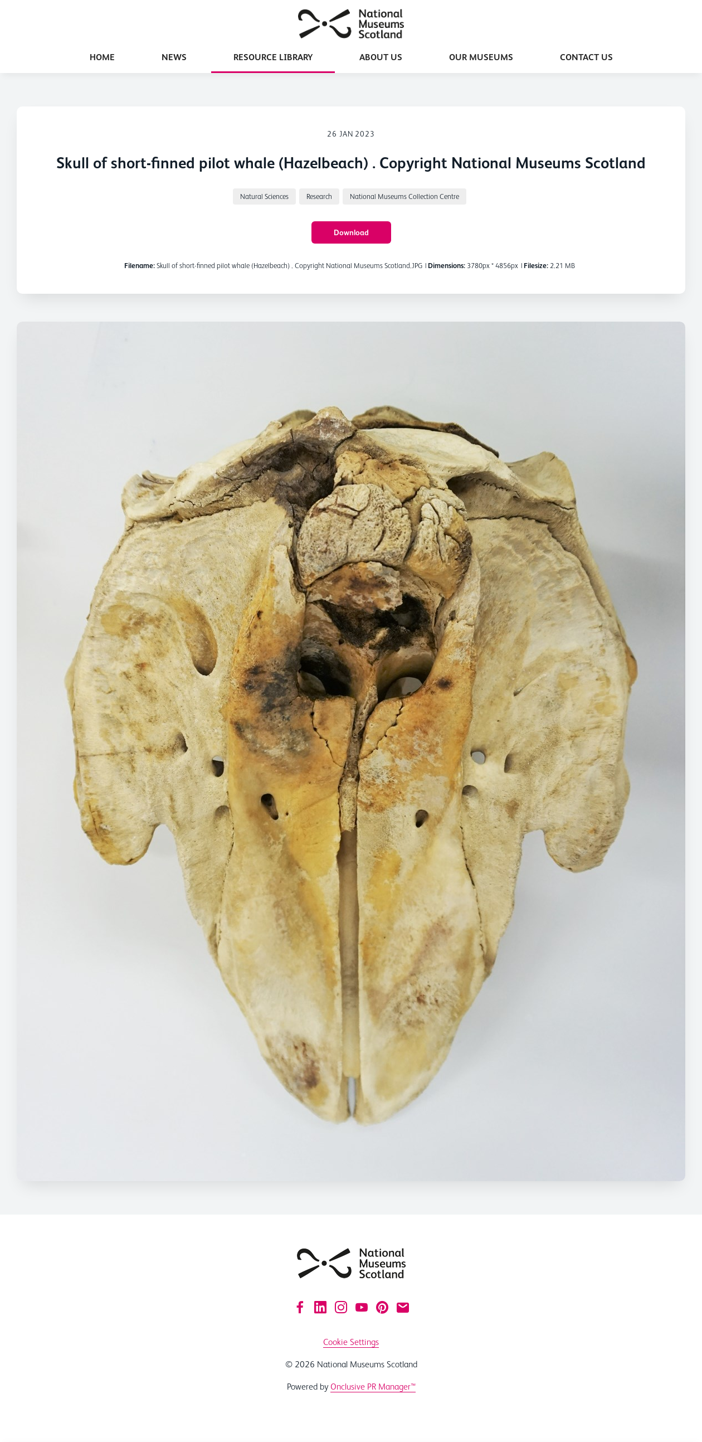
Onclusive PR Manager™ (373, 1386)
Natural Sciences (264, 196)
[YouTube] (361, 1307)
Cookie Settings (351, 1342)
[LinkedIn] (320, 1307)
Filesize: (536, 265)
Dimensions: (446, 265)
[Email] (403, 1307)
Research (319, 196)
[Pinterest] (382, 1307)
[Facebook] (300, 1307)
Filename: (139, 265)
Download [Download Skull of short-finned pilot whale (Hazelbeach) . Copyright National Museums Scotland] (351, 232)
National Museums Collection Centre (404, 196)
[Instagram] (341, 1307)
